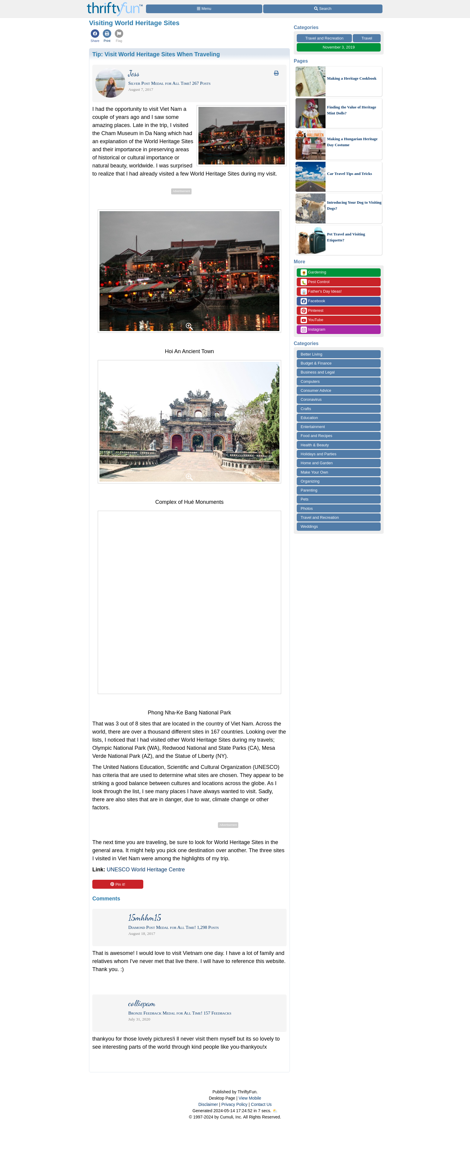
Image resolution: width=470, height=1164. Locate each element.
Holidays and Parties (318, 454)
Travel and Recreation (324, 38)
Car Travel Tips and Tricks (349, 173)
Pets (304, 499)
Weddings (309, 526)
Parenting (309, 490)
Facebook (313, 301)
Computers (310, 381)
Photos (307, 508)
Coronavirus (311, 399)
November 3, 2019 (339, 47)
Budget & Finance (316, 363)
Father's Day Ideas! (321, 291)
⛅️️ (275, 1110)
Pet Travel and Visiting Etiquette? (346, 237)
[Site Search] (322, 8)
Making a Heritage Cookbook (351, 78)
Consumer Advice (316, 390)
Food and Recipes (316, 435)
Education (309, 417)
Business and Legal (318, 372)
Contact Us (261, 1104)
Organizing (310, 481)
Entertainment (313, 426)
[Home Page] (114, 3)
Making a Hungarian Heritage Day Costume (352, 142)
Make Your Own (314, 472)
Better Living (311, 354)
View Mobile (250, 1098)
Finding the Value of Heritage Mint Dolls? (351, 110)
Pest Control (315, 282)
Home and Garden (317, 463)
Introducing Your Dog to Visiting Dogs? (354, 205)
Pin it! (117, 884)
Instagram (313, 329)
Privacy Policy (234, 1104)
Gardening (313, 272)
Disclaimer (208, 1104)
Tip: (156, 54)
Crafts (306, 408)
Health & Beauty (315, 445)
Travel (366, 38)
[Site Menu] (204, 8)
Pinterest (312, 311)
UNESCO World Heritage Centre (146, 870)
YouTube (312, 320)
